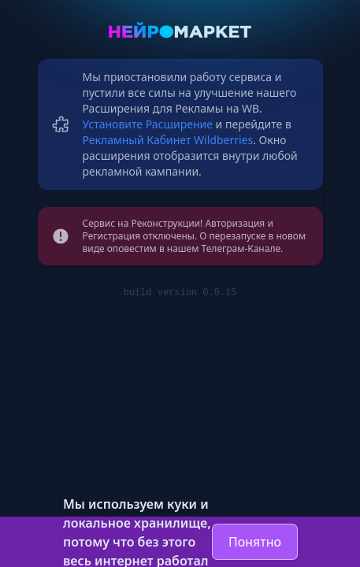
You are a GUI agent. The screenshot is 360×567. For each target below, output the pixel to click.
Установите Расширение (148, 124)
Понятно (254, 541)
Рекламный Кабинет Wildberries (168, 139)
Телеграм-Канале (241, 248)
